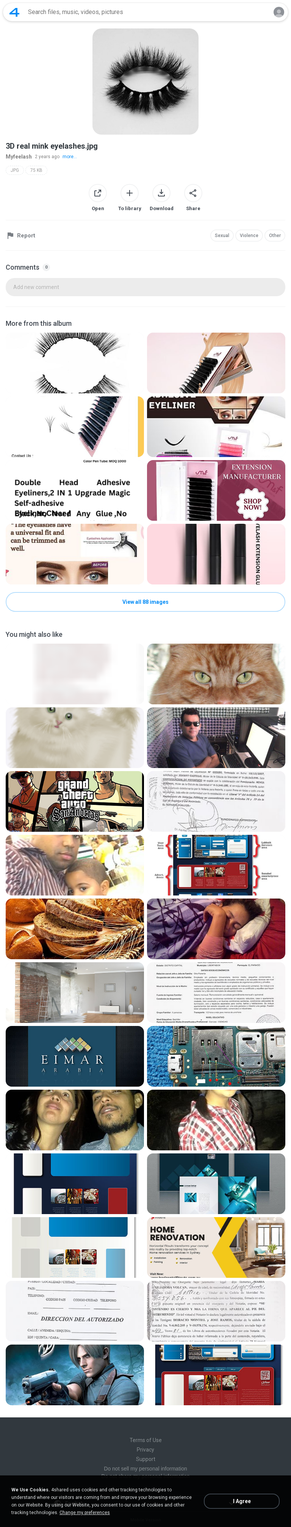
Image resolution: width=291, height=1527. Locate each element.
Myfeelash (19, 157)
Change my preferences (84, 1512)
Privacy (145, 1450)
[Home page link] (14, 12)
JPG (15, 170)
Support (145, 1459)
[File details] (75, 363)
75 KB (36, 170)
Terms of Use (146, 1440)
